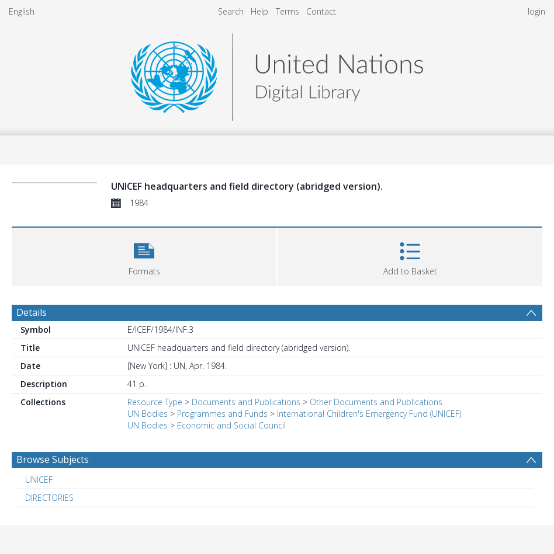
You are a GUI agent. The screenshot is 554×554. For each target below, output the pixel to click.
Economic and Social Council (231, 425)
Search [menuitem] (231, 11)
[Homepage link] (277, 74)
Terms (287, 11)
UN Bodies (147, 413)
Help (259, 11)
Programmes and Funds (222, 413)
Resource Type (154, 401)
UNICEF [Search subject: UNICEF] (39, 479)
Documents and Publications (246, 401)
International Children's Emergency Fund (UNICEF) (369, 413)
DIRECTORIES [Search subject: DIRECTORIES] (49, 497)
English (21, 11)
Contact (321, 11)
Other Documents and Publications (376, 401)
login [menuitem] (536, 11)
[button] (144, 255)
